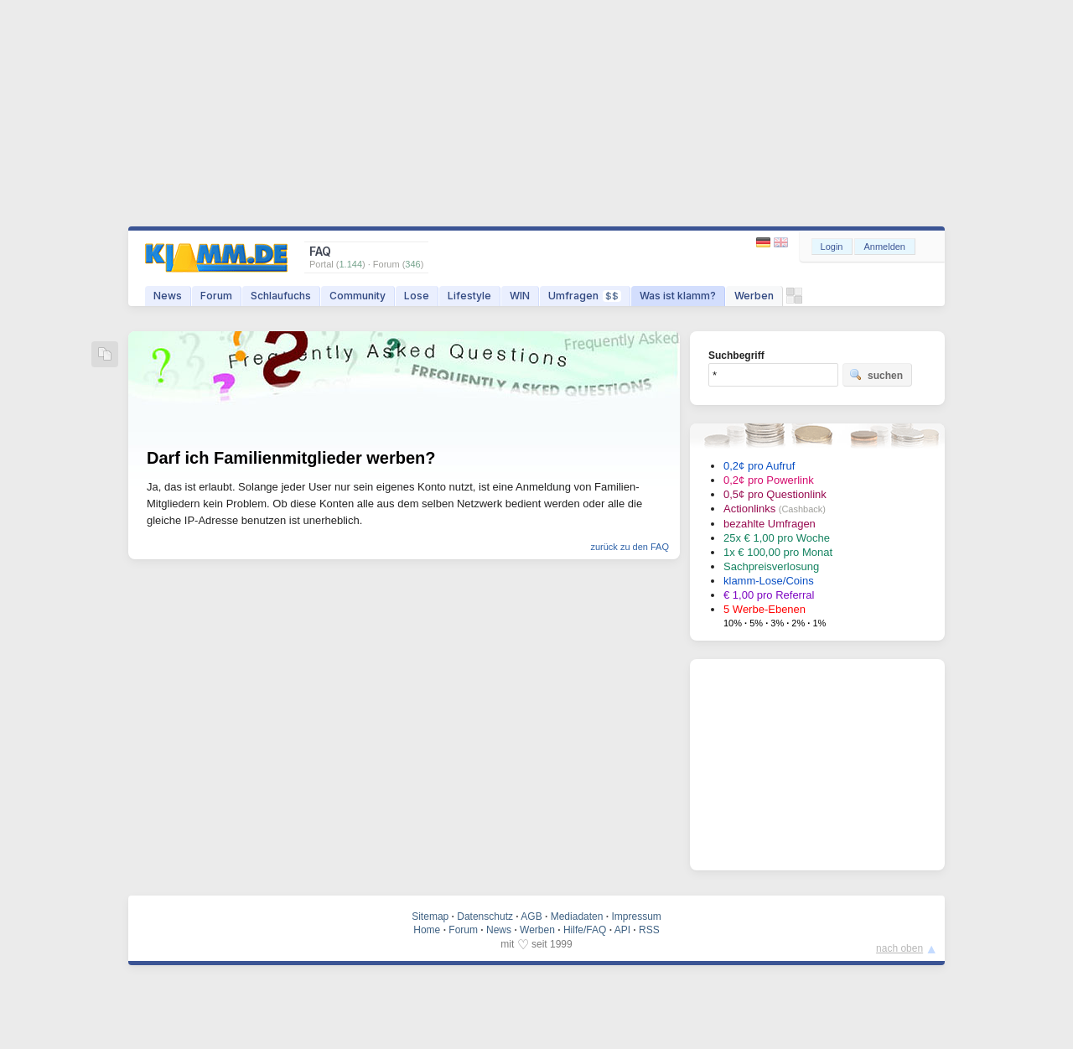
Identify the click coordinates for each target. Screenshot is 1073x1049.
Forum (216, 295)
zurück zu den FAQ (629, 547)
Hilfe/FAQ (584, 930)
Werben (754, 295)
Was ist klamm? (678, 295)
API (622, 930)
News (167, 295)
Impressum (636, 916)
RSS (649, 930)
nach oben (899, 948)
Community (357, 295)
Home (426, 930)
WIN (520, 295)
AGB (531, 916)
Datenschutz (485, 916)
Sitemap (430, 916)
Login (832, 246)
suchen (876, 375)
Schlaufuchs (281, 295)
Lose (416, 295)
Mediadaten (577, 916)
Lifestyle (469, 295)
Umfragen (584, 295)
